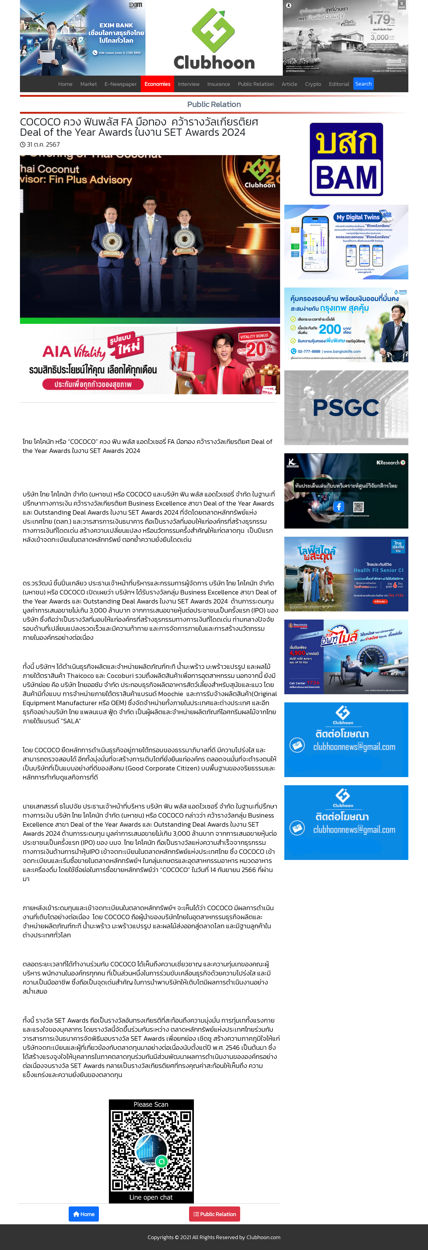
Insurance (218, 84)
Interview (189, 84)
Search (363, 84)
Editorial (339, 84)
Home (65, 84)
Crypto (313, 84)
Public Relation (256, 84)
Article (289, 84)
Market (88, 84)
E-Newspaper (120, 84)
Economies (157, 84)
